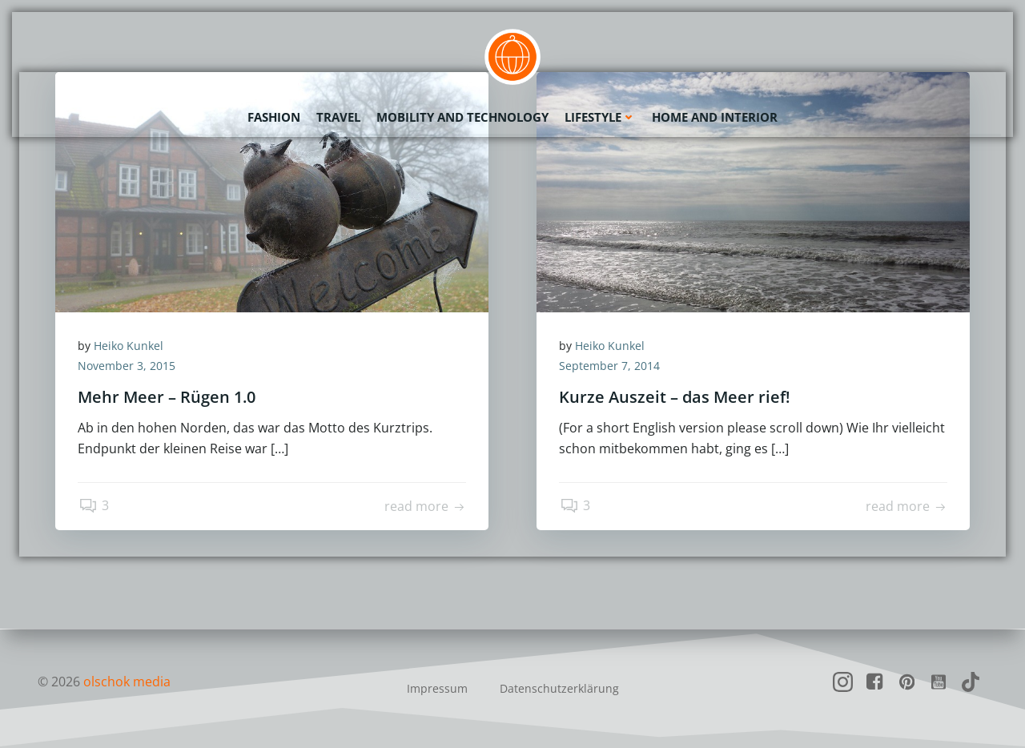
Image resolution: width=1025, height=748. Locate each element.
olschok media (127, 681)
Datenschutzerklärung (559, 688)
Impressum (437, 688)
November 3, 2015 (128, 367)
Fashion (273, 116)
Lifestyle (600, 116)
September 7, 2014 (611, 367)
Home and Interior (715, 116)
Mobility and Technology (462, 116)
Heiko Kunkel (130, 346)
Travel (338, 116)
